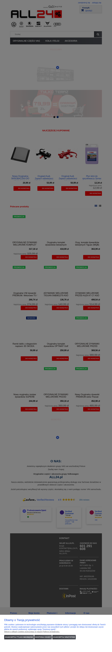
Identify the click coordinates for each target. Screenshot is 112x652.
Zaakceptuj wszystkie (64, 637)
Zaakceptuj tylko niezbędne (19, 637)
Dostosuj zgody (43, 637)
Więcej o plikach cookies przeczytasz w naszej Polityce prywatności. (32, 632)
